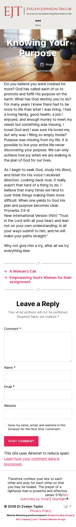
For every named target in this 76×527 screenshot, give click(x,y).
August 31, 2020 (58, 64)
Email (9, 387)
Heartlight (59, 499)
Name (10, 368)
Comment (12, 329)
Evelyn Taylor (26, 64)
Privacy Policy (40, 511)
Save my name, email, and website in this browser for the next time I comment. (36, 427)
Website (10, 406)
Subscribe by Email (34, 499)
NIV (66, 495)
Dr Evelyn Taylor (30, 506)
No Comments (40, 71)
